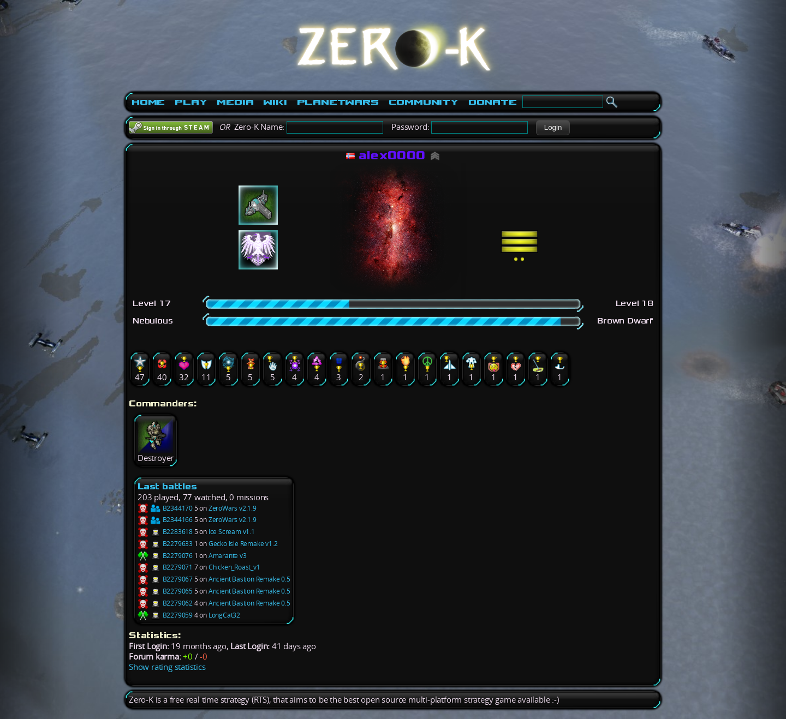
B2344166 (165, 519)
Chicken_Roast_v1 (234, 567)
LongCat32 (224, 615)
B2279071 (165, 567)
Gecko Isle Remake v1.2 (243, 543)
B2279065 (165, 591)
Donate (492, 102)
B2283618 (165, 531)
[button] (552, 127)
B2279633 (165, 543)
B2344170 (165, 508)
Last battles (167, 486)
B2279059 (165, 615)
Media (235, 102)
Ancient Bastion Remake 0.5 (249, 579)
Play (191, 102)
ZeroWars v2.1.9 (233, 508)
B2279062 (165, 603)
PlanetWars (338, 102)
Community (423, 102)
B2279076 (165, 555)
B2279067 (165, 579)
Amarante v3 (228, 555)
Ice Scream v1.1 (232, 531)
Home (148, 102)
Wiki (275, 102)
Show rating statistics (167, 667)
